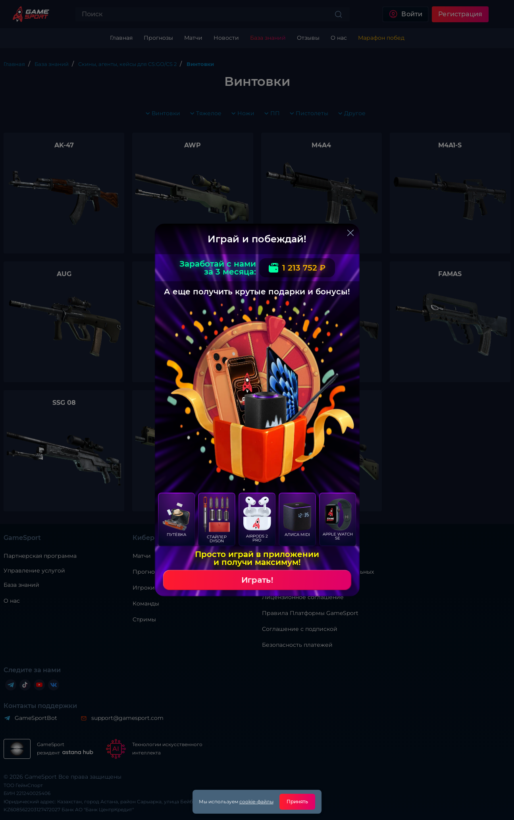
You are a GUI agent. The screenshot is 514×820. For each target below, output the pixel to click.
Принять (297, 802)
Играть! (257, 580)
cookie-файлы (256, 802)
